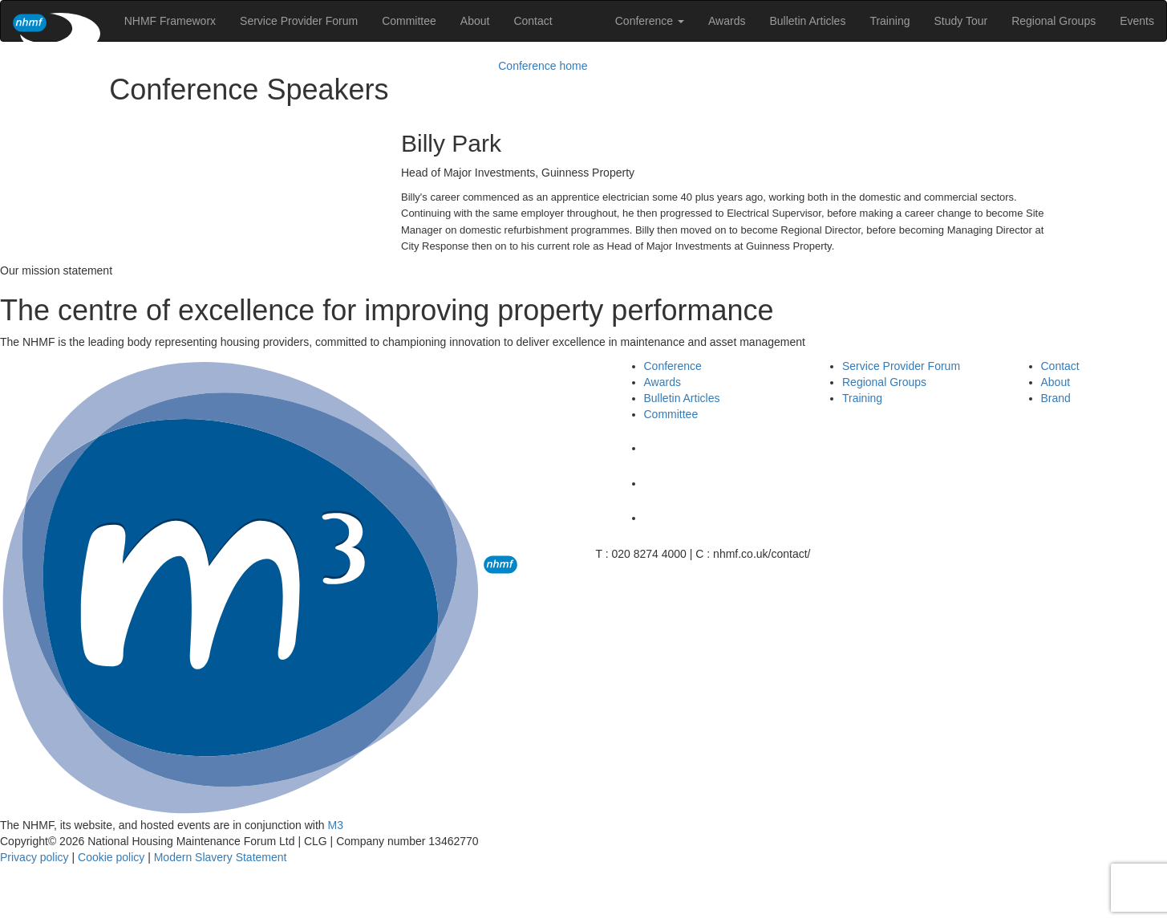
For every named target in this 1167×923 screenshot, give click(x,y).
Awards (726, 20)
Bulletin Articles (807, 20)
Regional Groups (1053, 20)
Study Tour (960, 20)
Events (1137, 20)
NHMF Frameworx (170, 20)
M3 (335, 825)
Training (889, 20)
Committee (409, 20)
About (475, 20)
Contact (532, 20)
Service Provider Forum (299, 20)
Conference (649, 20)
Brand (1056, 398)
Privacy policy (34, 857)
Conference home (542, 65)
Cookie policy (111, 857)
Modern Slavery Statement (220, 857)
